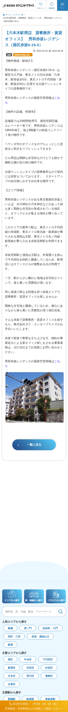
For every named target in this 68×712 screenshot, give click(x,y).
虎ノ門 (28, 628)
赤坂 (9, 55)
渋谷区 (30, 667)
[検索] (60, 611)
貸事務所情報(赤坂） (22, 55)
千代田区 (48, 659)
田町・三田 (14, 636)
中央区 (28, 659)
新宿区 (11, 667)
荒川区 (30, 676)
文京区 (11, 676)
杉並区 (49, 667)
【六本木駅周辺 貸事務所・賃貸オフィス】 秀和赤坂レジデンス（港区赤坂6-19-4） (32, 19)
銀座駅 (30, 699)
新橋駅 (11, 699)
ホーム (7, 15)
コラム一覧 (18, 15)
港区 (10, 659)
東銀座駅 (50, 699)
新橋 (10, 628)
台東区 (11, 684)
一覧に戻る (34, 444)
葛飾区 (49, 676)
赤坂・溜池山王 (40, 636)
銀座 (10, 644)
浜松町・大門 (50, 628)
